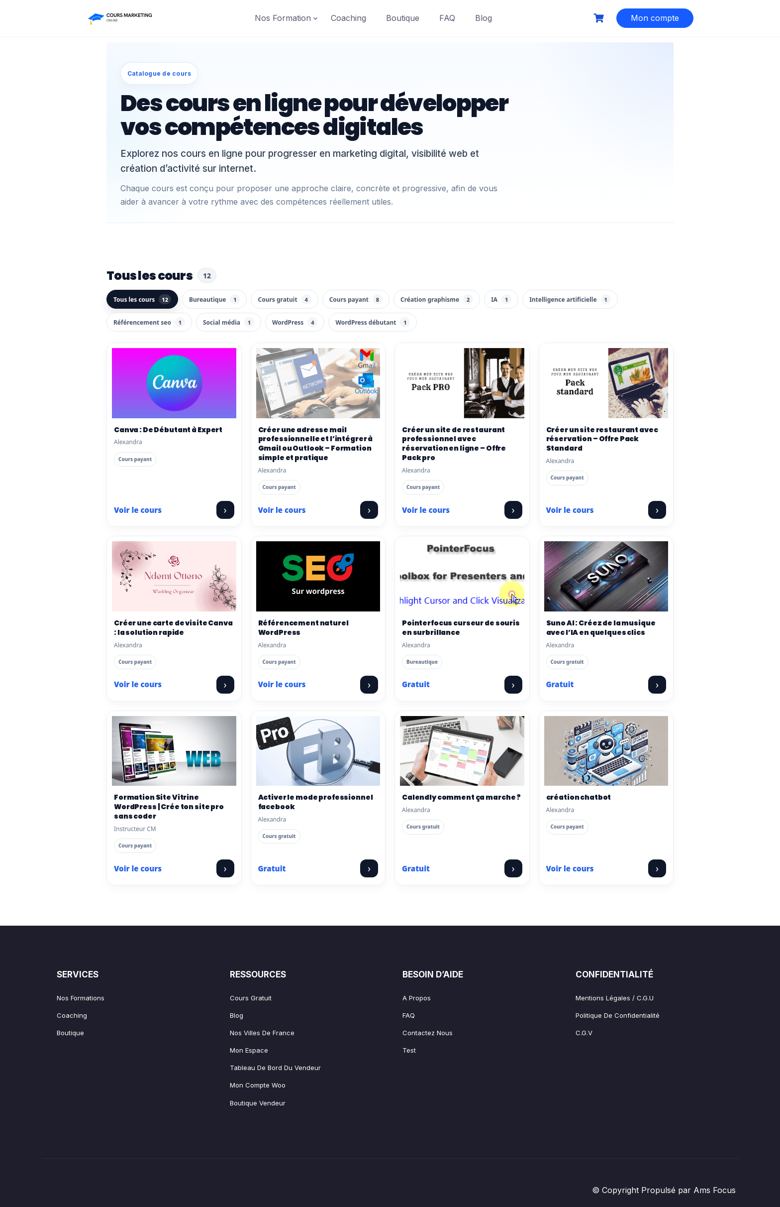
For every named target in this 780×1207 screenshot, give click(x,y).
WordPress (294, 322)
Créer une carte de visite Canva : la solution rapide (173, 627)
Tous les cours (142, 299)
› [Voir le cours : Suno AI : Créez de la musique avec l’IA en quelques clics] (657, 684)
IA (501, 299)
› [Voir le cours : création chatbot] (657, 868)
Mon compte (655, 18)
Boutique (402, 18)
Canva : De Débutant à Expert (168, 430)
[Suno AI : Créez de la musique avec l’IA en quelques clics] (606, 576)
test (409, 1050)
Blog (483, 18)
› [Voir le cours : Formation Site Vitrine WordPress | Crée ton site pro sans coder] (224, 868)
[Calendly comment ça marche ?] (462, 751)
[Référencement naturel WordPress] (318, 576)
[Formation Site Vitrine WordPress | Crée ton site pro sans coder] (174, 751)
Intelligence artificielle (569, 299)
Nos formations (80, 998)
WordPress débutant (372, 322)
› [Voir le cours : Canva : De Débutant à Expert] (224, 509)
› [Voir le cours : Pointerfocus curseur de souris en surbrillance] (512, 684)
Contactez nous (427, 1033)
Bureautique (214, 299)
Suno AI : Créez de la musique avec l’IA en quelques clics (601, 627)
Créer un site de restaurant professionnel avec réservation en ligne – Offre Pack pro (454, 444)
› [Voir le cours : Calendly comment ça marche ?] (512, 868)
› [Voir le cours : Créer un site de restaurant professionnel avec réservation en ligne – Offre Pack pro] (512, 509)
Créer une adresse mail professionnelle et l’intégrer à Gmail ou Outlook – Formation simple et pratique (315, 444)
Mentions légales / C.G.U (615, 998)
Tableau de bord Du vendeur (275, 1068)
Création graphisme (436, 299)
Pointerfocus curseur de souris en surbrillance (461, 627)
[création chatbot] (606, 751)
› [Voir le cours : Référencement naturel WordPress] (369, 684)
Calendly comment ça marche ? (461, 797)
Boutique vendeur (258, 1103)
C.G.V (584, 1033)
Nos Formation (283, 18)
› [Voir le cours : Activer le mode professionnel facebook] (369, 868)
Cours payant (356, 299)
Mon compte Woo (258, 1085)
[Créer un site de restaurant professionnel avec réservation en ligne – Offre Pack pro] (462, 383)
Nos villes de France (262, 1033)
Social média (228, 322)
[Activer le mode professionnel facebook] (318, 751)
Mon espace (249, 1050)
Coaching (348, 18)
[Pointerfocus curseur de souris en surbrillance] (462, 576)
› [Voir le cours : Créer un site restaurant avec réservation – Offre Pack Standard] (657, 509)
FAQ (447, 18)
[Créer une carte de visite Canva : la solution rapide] (174, 576)
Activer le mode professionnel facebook (315, 802)
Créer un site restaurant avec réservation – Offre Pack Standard (602, 439)
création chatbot (578, 797)
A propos (416, 998)
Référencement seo (149, 322)
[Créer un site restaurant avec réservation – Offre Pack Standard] (606, 383)
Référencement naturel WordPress (303, 627)
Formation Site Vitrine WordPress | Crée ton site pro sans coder (169, 806)
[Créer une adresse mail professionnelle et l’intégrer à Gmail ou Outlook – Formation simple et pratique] (318, 383)
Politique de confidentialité (618, 1015)
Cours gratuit (284, 299)
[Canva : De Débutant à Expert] (174, 383)
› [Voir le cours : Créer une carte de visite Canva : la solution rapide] (224, 684)
